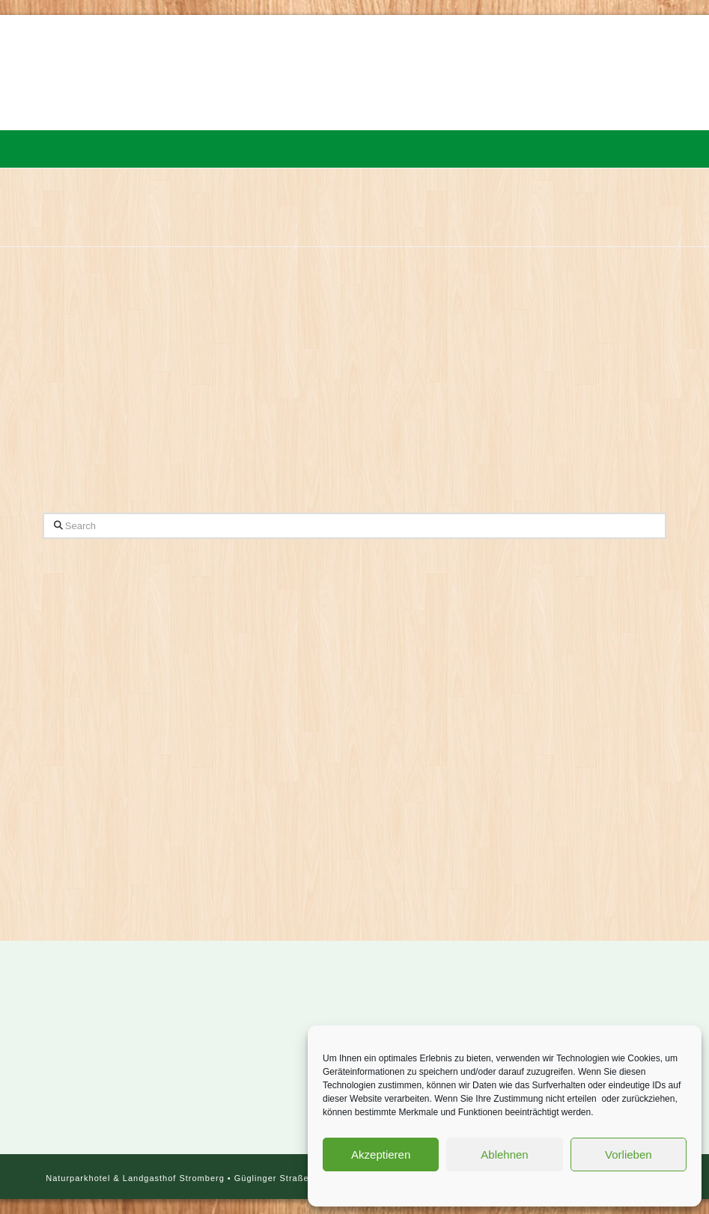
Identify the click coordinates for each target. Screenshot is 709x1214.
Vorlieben (628, 1154)
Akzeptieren (380, 1154)
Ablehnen (504, 1154)
